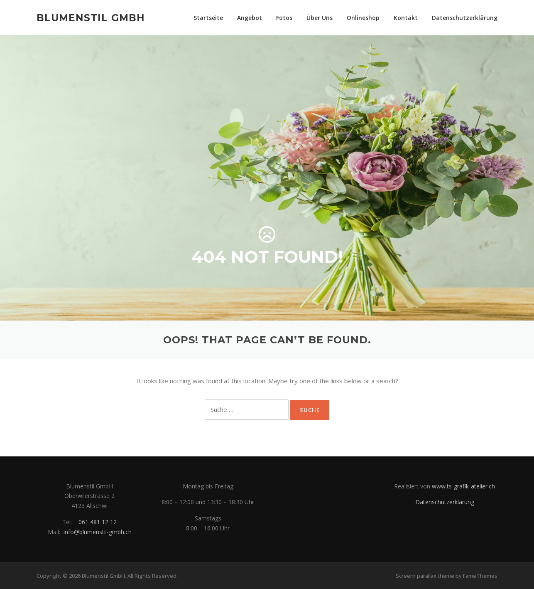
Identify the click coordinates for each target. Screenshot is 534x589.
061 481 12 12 (97, 522)
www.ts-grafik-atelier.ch (463, 486)
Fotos (284, 18)
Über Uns (319, 18)
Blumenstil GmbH (91, 17)
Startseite (208, 18)
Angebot (249, 18)
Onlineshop (363, 18)
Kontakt (406, 18)
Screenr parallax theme (425, 575)
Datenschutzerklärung (464, 18)
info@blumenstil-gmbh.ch (98, 532)
